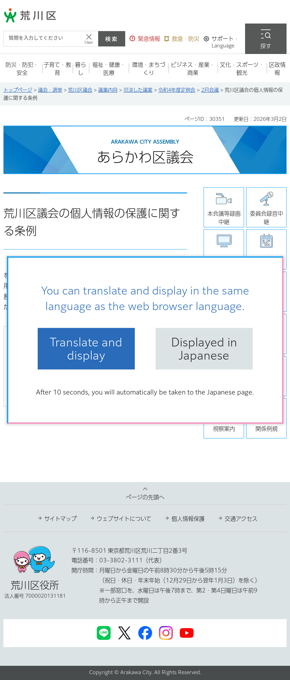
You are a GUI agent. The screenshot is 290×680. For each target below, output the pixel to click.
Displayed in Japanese (204, 348)
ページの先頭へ (145, 497)
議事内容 (108, 90)
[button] (145, 38)
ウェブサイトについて (124, 519)
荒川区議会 (80, 90)
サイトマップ (60, 519)
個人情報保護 (188, 519)
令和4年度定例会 (176, 90)
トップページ (17, 90)
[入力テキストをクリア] (89, 38)
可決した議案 (137, 90)
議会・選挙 (50, 90)
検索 (111, 39)
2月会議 (210, 90)
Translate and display (86, 348)
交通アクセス (241, 519)
